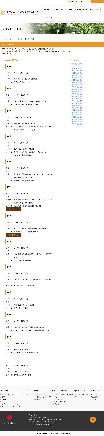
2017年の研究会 (77, 91)
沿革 (3, 397)
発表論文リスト (40, 399)
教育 (3, 402)
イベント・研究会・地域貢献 (63, 395)
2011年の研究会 (77, 105)
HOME (46, 9)
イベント (56, 397)
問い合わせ (95, 399)
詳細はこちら (13, 209)
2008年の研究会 (77, 112)
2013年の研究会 (77, 101)
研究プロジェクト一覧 (43, 397)
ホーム (4, 39)
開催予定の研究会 (77, 64)
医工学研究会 (57, 399)
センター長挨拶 (7, 395)
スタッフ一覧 (28, 395)
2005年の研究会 (77, 119)
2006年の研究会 (77, 117)
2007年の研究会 (77, 115)
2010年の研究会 (77, 108)
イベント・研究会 (16, 39)
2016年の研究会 (77, 94)
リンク (77, 397)
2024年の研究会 (77, 75)
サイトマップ (84, 1)
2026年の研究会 (77, 71)
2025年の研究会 (77, 73)
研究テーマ (39, 395)
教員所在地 (95, 397)
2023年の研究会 (77, 78)
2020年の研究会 (77, 84)
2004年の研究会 (77, 121)
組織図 (4, 399)
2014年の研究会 (77, 98)
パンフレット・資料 (82, 395)
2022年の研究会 (77, 80)
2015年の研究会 (77, 96)
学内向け (71, 1)
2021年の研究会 (77, 82)
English (97, 1)
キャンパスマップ (97, 395)
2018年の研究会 (77, 89)
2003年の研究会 (77, 124)
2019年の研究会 (77, 87)
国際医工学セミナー (60, 402)
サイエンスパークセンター (11, 404)
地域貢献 (56, 404)
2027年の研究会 (77, 68)
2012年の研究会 (77, 103)
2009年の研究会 (77, 110)
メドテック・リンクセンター (12, 406)
